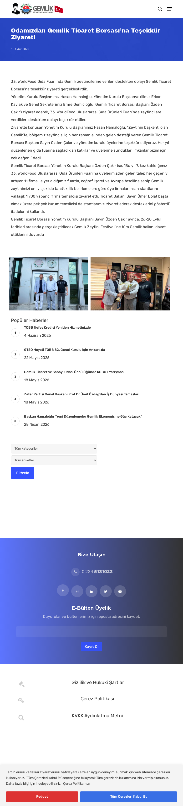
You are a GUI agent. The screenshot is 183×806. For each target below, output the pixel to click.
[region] (91, 785)
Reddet (42, 797)
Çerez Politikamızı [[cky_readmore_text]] (76, 784)
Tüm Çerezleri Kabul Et (128, 797)
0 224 (92, 571)
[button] (169, 8)
